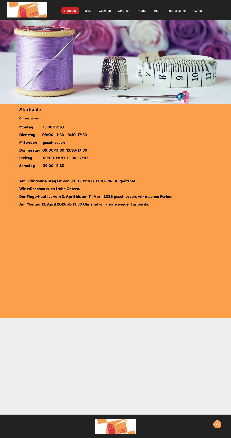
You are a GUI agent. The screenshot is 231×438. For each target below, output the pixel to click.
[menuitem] (71, 10)
